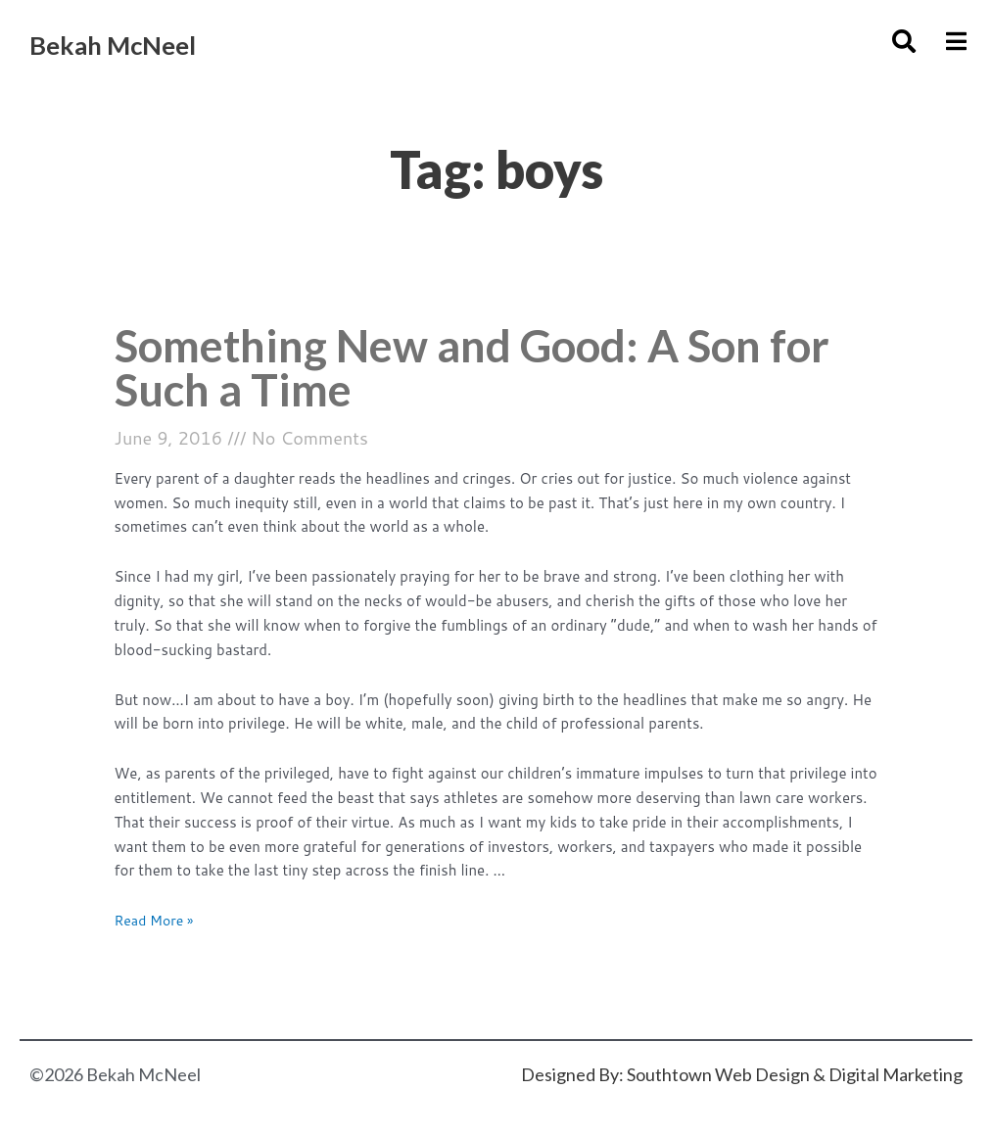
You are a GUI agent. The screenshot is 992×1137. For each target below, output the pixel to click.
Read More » (157, 927)
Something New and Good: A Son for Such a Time (463, 370)
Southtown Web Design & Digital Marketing (795, 1074)
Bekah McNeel (147, 41)
